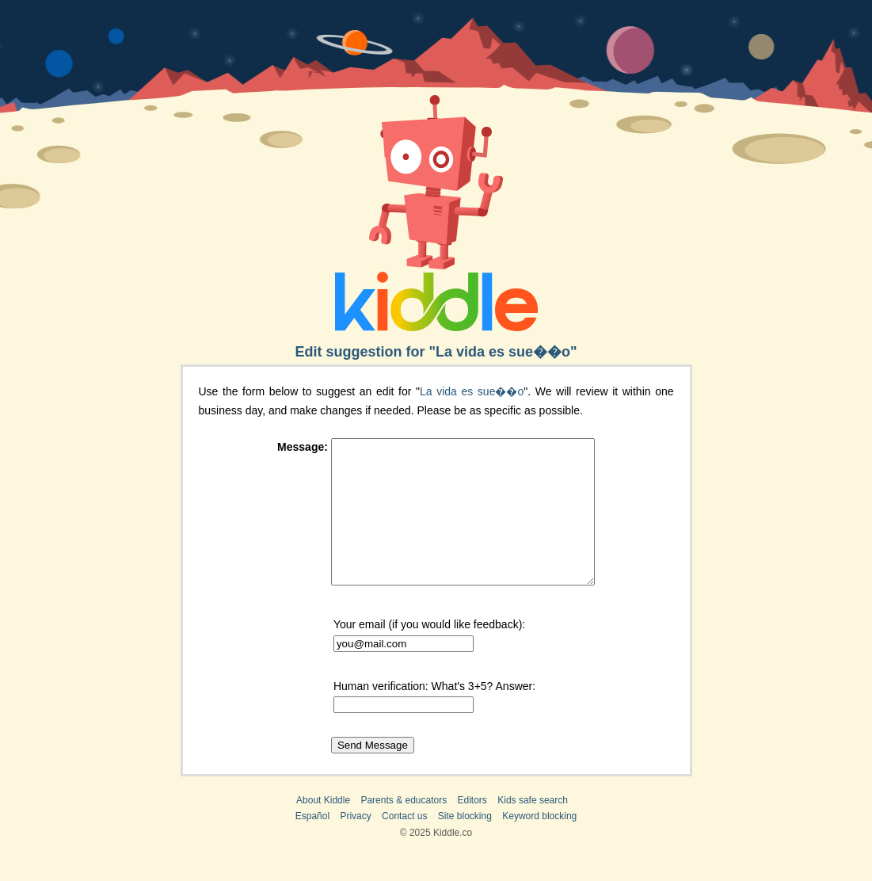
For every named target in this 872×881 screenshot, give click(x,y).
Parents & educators (403, 828)
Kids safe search (532, 828)
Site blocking (465, 844)
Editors (472, 828)
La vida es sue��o (472, 391)
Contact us (404, 844)
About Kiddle (323, 828)
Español (312, 844)
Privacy (355, 844)
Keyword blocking (539, 844)
